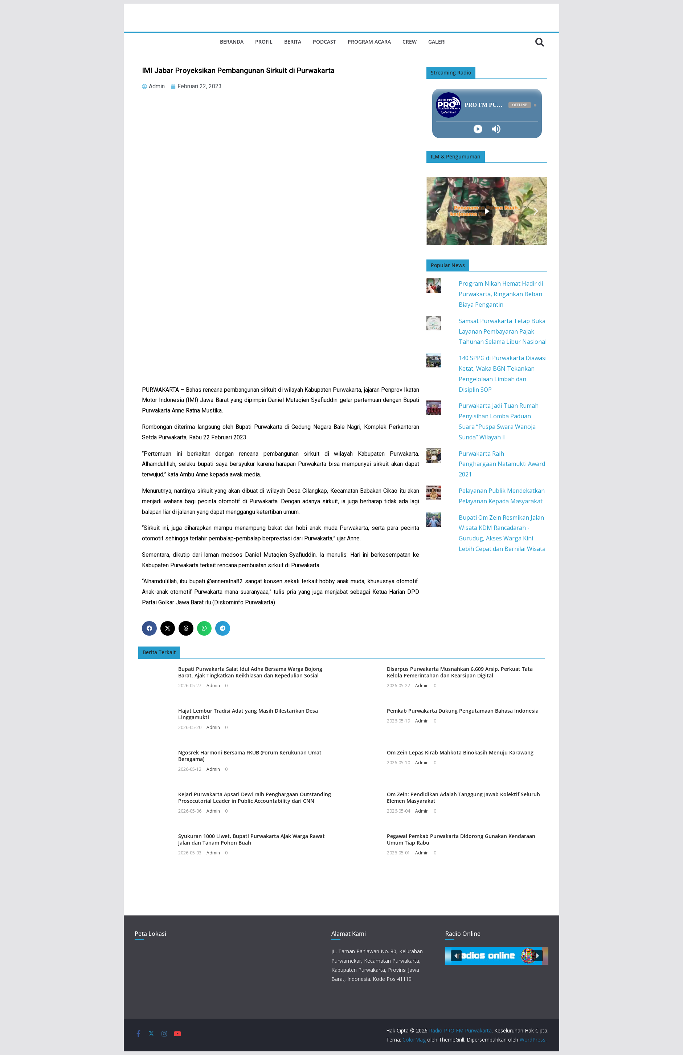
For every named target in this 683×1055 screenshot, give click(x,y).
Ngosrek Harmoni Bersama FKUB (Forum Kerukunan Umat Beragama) (250, 755)
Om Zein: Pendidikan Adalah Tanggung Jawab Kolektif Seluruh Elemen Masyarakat (463, 797)
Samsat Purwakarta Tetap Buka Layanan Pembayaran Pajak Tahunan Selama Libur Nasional (503, 331)
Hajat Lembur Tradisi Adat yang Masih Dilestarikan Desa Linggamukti (248, 714)
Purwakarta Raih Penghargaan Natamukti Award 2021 (502, 464)
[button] (149, 628)
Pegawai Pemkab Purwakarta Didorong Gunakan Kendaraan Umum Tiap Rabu (461, 839)
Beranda (232, 41)
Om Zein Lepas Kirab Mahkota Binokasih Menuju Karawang (460, 752)
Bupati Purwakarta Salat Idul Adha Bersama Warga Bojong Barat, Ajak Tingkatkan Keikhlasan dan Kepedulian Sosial (250, 672)
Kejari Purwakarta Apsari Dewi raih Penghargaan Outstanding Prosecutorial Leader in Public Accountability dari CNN (254, 797)
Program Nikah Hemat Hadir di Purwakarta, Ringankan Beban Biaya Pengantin (501, 294)
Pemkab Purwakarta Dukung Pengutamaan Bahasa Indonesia (463, 710)
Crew (409, 41)
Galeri (437, 41)
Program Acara (369, 41)
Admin (213, 685)
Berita (292, 41)
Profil (264, 41)
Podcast (324, 41)
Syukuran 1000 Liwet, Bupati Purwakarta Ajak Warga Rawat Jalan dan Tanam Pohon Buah (251, 839)
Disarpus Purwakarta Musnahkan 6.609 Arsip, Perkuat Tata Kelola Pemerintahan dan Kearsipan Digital (460, 672)
